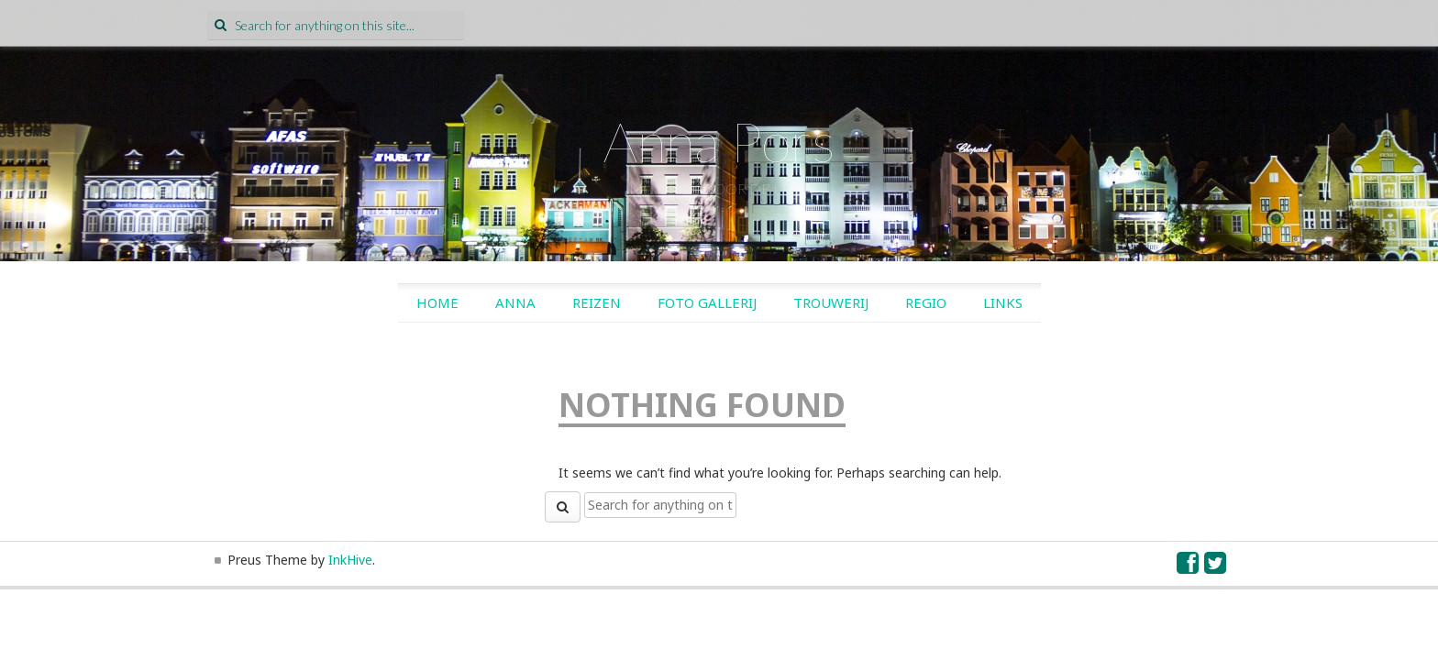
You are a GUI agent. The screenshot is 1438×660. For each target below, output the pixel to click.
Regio (925, 302)
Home (437, 302)
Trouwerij (830, 302)
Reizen (596, 302)
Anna (515, 302)
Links (1003, 302)
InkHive (350, 559)
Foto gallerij (707, 302)
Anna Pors (719, 141)
